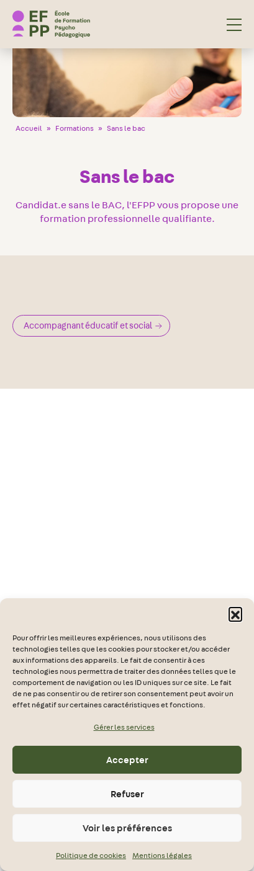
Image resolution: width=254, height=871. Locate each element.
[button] (235, 614)
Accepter (127, 760)
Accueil (29, 128)
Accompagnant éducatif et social (93, 325)
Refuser (127, 794)
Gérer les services (124, 727)
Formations (74, 128)
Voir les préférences (127, 828)
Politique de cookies (91, 855)
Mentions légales (162, 855)
